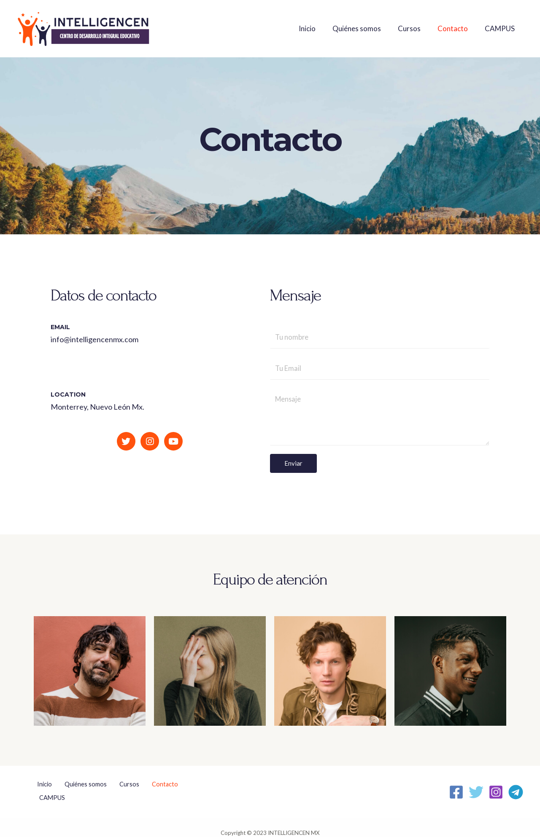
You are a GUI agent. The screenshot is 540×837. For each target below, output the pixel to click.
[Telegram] (515, 787)
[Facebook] (456, 787)
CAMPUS (501, 28)
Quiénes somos (365, 28)
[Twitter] (476, 787)
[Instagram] (496, 787)
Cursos (415, 28)
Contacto (456, 28)
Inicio (318, 28)
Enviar (293, 465)
